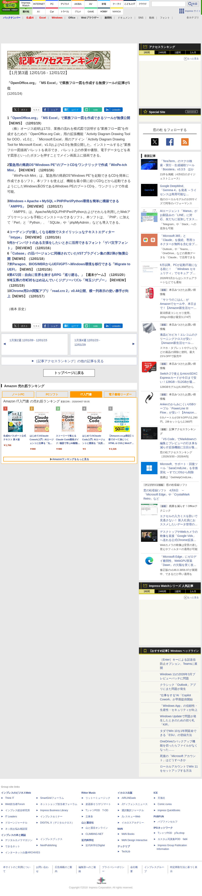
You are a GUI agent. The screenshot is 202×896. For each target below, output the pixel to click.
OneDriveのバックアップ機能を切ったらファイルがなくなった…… (178, 745)
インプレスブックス (51, 839)
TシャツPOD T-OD (97, 810)
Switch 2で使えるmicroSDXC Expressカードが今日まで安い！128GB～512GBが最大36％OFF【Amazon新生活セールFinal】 (178, 382)
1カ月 (193, 52)
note (95, 110)
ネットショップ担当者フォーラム (58, 804)
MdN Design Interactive (134, 840)
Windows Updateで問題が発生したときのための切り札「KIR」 (178, 720)
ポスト (24, 110)
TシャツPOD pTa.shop (171, 833)
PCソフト (52, 394)
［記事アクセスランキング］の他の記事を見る (69, 361)
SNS (140, 17)
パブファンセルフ (167, 821)
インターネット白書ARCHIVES (22, 852)
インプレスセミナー (51, 816)
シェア (54, 110)
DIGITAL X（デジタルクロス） (57, 822)
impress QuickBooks (169, 810)
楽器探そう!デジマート (98, 804)
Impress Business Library (54, 810)
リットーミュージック (98, 798)
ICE (156, 792)
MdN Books (128, 834)
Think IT (9, 798)
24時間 (162, 52)
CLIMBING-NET (94, 834)
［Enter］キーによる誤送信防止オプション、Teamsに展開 (178, 663)
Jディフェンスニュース (135, 804)
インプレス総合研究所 (17, 810)
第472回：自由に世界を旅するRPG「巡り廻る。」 (46, 275)
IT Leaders (11, 816)
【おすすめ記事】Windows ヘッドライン (174, 651)
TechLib (126, 851)
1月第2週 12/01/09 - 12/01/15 (28, 340)
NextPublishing (48, 845)
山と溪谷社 (87, 822)
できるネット (12, 846)
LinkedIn (116, 110)
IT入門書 (86, 394)
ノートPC (18, 394)
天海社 (161, 798)
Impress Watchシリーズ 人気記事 (171, 586)
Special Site (157, 112)
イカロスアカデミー (133, 822)
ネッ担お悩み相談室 (16, 828)
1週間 (178, 52)
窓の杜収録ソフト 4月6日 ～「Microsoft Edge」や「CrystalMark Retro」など (166, 494)
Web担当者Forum (15, 804)
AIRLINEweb (129, 798)
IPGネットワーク (163, 827)
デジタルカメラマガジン (18, 840)
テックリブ (123, 846)
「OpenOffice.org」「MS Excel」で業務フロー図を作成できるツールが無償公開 (69, 118)
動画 (151, 17)
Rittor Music (88, 792)
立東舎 (89, 816)
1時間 (147, 52)
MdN (120, 828)
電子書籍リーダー (120, 394)
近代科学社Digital (95, 845)
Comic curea (164, 804)
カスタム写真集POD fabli (172, 839)
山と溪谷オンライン (97, 827)
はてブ (75, 110)
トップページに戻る (69, 373)
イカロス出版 (124, 792)
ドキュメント (125, 17)
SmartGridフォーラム (52, 798)
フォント (165, 17)
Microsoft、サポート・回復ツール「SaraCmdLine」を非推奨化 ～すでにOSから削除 (179, 468)
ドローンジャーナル (16, 822)
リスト (36, 110)
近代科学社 (87, 840)
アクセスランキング (162, 47)
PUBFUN (159, 816)
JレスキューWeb (131, 816)
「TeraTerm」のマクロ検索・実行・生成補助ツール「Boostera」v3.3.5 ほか (177, 165)
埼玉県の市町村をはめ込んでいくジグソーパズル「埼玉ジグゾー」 (58, 280)
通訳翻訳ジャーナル (133, 810)
